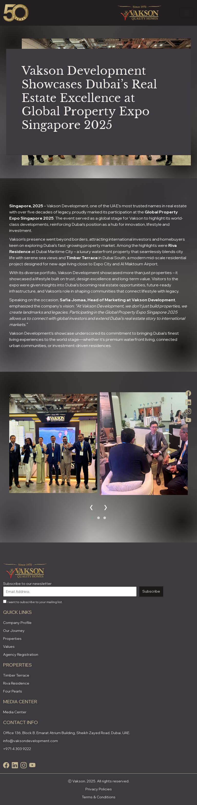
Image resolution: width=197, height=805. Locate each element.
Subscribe (151, 591)
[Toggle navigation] (187, 13)
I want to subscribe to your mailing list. (33, 602)
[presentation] (91, 506)
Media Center (14, 712)
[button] (92, 517)
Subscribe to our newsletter (27, 583)
